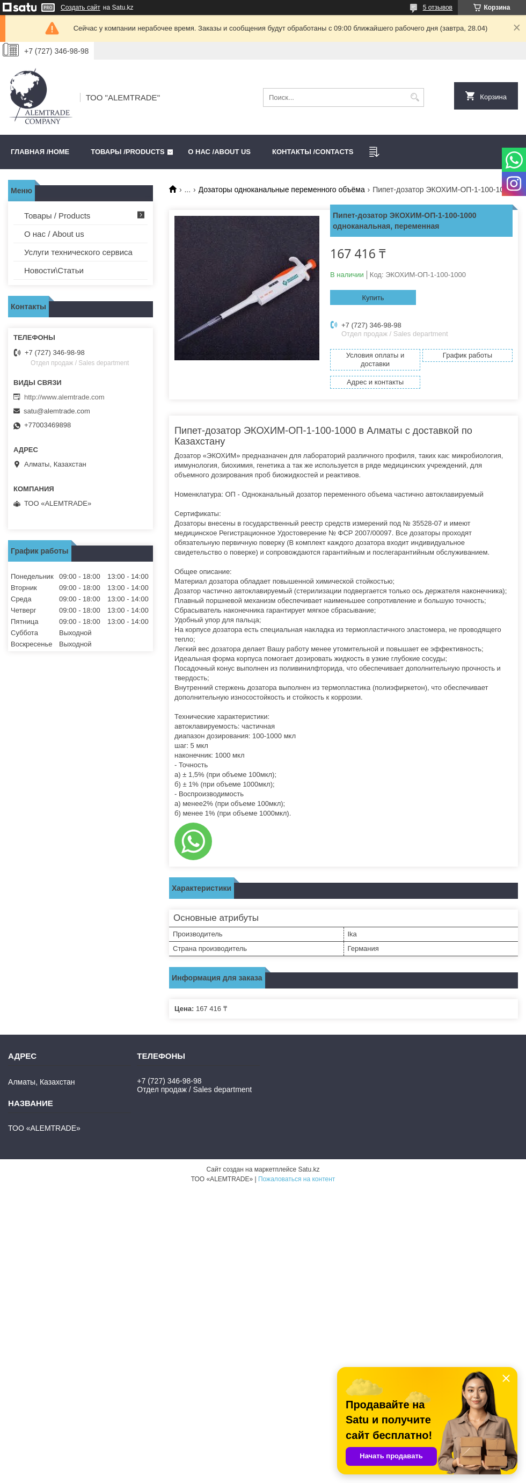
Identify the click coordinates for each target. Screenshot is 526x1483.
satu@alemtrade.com (57, 411)
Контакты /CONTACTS (312, 152)
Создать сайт (80, 7)
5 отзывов (437, 7)
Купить (373, 298)
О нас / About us (54, 233)
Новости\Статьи (54, 270)
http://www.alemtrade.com (64, 397)
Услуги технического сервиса (78, 252)
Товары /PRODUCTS (127, 152)
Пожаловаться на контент (296, 1179)
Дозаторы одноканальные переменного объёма (282, 189)
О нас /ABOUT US (219, 152)
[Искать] (414, 97)
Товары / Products (57, 215)
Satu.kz (308, 1169)
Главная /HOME (40, 152)
